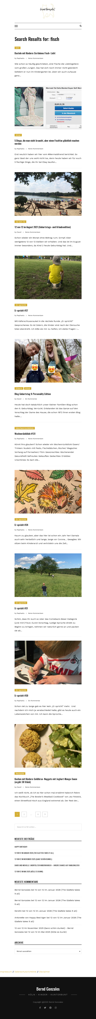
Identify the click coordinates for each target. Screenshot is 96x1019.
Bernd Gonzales (22, 890)
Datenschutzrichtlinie (25, 971)
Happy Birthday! (21, 846)
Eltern (19, 388)
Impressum (6, 971)
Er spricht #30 (21, 695)
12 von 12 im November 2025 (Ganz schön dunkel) (33, 859)
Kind (18, 135)
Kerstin (18, 911)
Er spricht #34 (21, 525)
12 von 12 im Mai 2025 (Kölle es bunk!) (29, 871)
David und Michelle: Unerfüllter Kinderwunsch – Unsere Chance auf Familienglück (47, 865)
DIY (17, 48)
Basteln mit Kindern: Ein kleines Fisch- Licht (35, 53)
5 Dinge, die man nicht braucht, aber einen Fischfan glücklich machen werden (47, 142)
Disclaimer (44, 971)
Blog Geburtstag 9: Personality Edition (33, 394)
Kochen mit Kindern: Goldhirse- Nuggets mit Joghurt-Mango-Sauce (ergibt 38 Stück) (46, 780)
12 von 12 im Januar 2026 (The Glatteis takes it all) (34, 852)
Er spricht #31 (21, 608)
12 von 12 (20, 221)
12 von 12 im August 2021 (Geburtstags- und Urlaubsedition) (43, 227)
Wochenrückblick (24, 428)
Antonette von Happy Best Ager (30, 917)
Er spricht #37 (21, 310)
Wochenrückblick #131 (25, 433)
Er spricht (21, 305)
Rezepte (20, 773)
